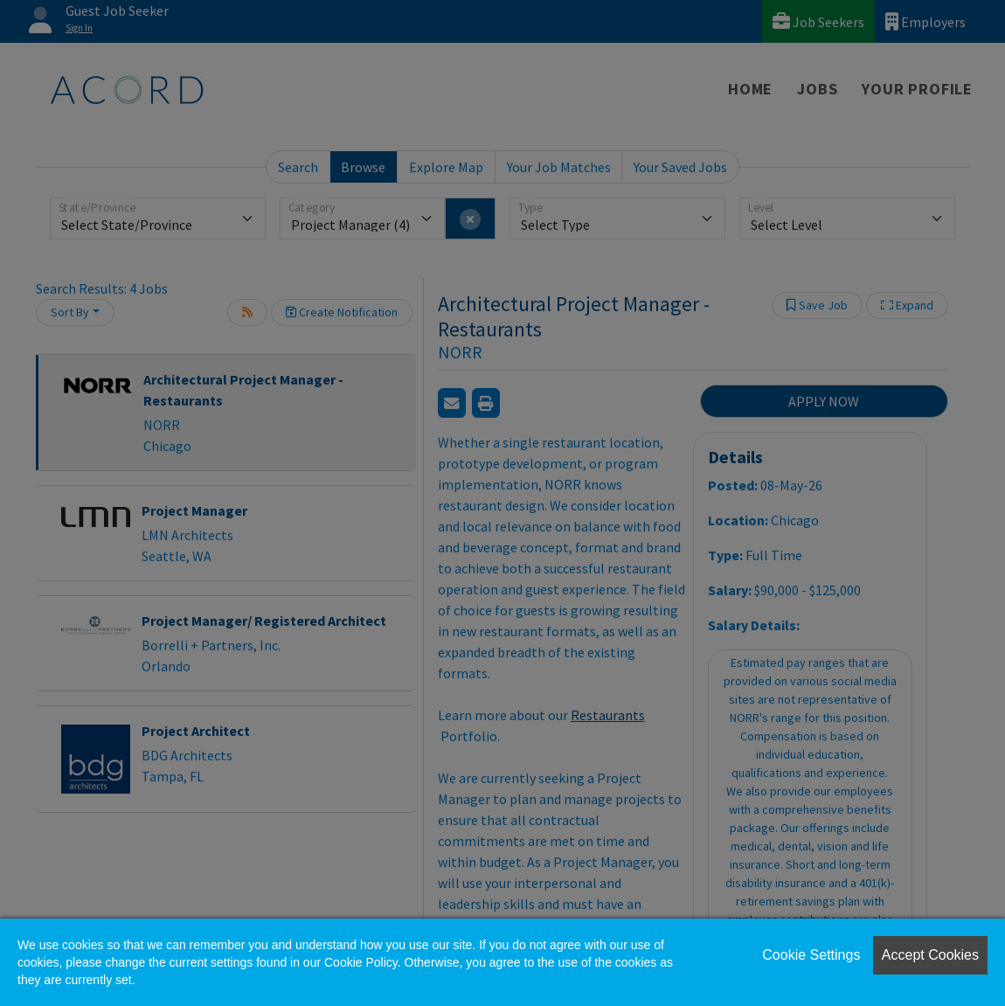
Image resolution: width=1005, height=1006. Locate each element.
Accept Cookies (930, 954)
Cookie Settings (811, 954)
